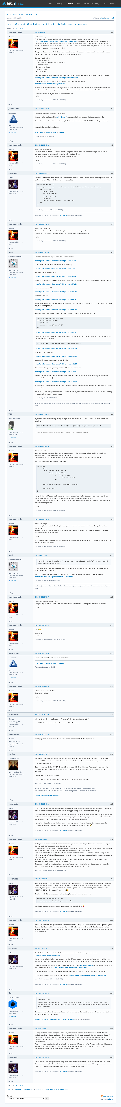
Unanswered (109, 18)
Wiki (78, 4)
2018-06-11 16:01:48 (42, 252)
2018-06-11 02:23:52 (42, 32)
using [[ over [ (61, 117)
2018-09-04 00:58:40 (42, 653)
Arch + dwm (39, 132)
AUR (104, 4)
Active (102, 18)
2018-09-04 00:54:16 (42, 625)
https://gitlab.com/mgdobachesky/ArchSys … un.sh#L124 (56, 356)
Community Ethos (68, 1019)
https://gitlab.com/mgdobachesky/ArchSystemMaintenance (56, 78)
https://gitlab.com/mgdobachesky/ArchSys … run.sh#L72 (56, 309)
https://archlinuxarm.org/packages (47, 955)
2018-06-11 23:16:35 (42, 519)
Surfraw (61, 132)
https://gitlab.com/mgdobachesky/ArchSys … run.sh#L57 (56, 299)
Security (95, 4)
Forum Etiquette (55, 1019)
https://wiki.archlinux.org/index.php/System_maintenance (56, 41)
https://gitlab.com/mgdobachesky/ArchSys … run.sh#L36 (56, 292)
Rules (15, 14)
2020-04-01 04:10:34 (42, 879)
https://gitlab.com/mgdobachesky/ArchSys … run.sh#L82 (56, 332)
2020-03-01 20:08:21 (42, 804)
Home (50, 4)
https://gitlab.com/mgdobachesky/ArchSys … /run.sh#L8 (55, 276)
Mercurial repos (51, 132)
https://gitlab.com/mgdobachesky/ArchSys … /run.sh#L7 (55, 268)
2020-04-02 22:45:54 (42, 920)
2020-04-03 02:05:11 (42, 1028)
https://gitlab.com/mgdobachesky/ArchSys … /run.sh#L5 (55, 261)
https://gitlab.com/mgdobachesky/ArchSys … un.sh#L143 (56, 372)
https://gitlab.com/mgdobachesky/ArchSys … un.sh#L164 (56, 382)
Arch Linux (13, 3)
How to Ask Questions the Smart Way (47, 795)
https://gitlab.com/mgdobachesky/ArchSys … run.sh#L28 (56, 284)
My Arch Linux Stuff (41, 1019)
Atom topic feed (108, 1096)
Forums (70, 4)
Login (36, 14)
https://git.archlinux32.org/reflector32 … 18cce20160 (87, 975)
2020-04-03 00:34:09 (42, 993)
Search (21, 14)
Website (13, 133)
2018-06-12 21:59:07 (42, 597)
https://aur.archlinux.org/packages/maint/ (50, 84)
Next (21, 28)
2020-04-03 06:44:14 (42, 1057)
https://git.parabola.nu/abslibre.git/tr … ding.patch (69, 967)
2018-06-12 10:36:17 (42, 555)
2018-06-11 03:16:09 (42, 224)
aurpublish (63, 215)
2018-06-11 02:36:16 (42, 109)
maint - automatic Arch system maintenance (65, 24)
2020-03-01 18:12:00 (42, 714)
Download (113, 4)
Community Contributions (27, 24)
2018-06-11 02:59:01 (42, 173)
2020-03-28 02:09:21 (42, 839)
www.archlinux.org (86, 965)
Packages (60, 4)
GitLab (86, 4)
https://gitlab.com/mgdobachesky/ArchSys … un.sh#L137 (56, 364)
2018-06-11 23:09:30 (42, 446)
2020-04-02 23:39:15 (42, 948)
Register (29, 14)
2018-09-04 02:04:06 (42, 686)
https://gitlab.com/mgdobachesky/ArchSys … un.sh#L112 (56, 348)
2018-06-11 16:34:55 (42, 414)
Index (9, 14)
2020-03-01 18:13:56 (42, 734)
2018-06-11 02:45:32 (42, 145)
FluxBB (111, 1099)
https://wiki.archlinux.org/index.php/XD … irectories (54, 577)
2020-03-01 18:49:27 (42, 754)
